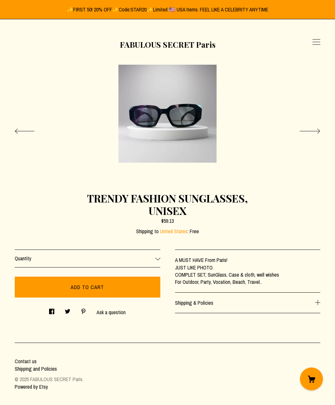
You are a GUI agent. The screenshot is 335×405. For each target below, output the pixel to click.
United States (173, 231)
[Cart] (311, 378)
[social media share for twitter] (67, 309)
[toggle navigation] (316, 42)
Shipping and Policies (36, 368)
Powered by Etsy (31, 386)
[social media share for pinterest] (83, 309)
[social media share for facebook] (51, 309)
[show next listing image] (304, 129)
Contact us (26, 361)
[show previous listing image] (31, 129)
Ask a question (111, 312)
